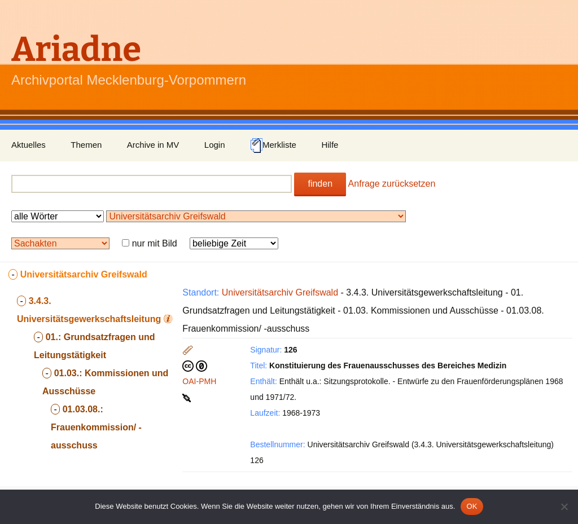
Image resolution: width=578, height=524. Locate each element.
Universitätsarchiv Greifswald (280, 292)
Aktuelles (28, 144)
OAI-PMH (199, 381)
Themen (86, 144)
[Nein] (564, 506)
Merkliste (273, 145)
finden (320, 183)
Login (214, 144)
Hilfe (329, 144)
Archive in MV (153, 144)
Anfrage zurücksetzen (392, 183)
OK (471, 506)
